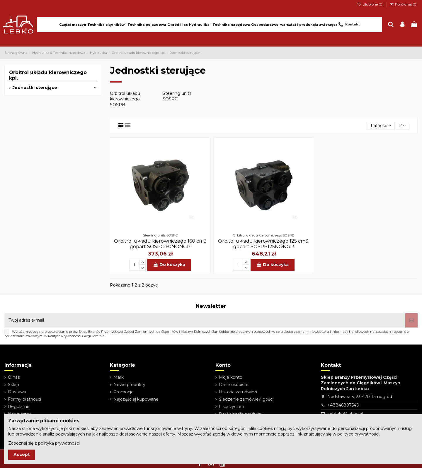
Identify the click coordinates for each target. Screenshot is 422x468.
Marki (119, 377)
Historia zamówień (238, 392)
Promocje (123, 392)
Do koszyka (169, 264)
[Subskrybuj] (411, 320)
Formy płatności (24, 399)
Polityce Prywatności (64, 336)
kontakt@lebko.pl (345, 413)
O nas (14, 377)
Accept (21, 454)
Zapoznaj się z (44, 443)
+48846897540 (343, 405)
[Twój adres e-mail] (204, 320)
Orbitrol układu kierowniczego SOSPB (125, 99)
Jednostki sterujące (35, 87)
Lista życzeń (231, 406)
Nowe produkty (129, 384)
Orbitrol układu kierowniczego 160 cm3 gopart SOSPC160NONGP (160, 243)
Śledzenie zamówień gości (246, 399)
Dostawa (17, 392)
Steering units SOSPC (177, 96)
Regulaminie (94, 336)
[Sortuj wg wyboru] (380, 126)
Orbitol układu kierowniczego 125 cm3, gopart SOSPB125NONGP (263, 243)
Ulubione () (370, 4)
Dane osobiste (234, 384)
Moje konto (230, 377)
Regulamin (19, 406)
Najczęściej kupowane (136, 399)
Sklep (13, 384)
